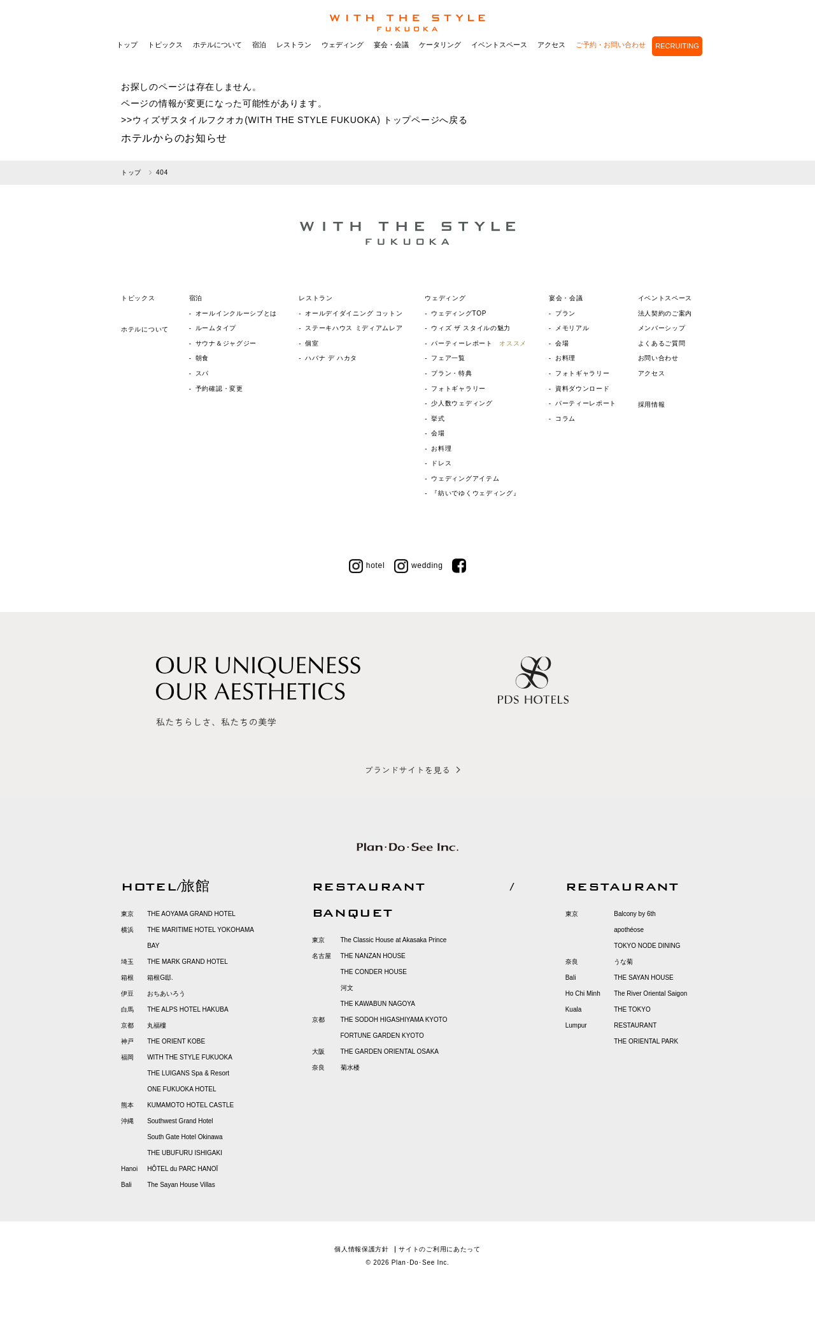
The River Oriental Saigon (650, 993)
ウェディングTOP (458, 313)
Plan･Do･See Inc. (421, 1262)
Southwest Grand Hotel (180, 1120)
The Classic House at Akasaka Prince (394, 939)
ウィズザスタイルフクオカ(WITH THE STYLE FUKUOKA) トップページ (286, 120)
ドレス (441, 463)
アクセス (551, 62)
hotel (367, 565)
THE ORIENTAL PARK (646, 1041)
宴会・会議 (391, 62)
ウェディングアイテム (465, 478)
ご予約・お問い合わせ (611, 62)
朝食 (202, 357)
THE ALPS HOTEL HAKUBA (187, 1009)
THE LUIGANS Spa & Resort (188, 1073)
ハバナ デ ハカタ (331, 357)
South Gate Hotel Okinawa (184, 1136)
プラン (565, 313)
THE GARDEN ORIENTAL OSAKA (390, 1051)
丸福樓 (156, 1025)
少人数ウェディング (461, 403)
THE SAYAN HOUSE (644, 977)
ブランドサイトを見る (407, 770)
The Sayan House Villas (181, 1184)
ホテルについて (217, 62)
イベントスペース (499, 62)
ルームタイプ (215, 327)
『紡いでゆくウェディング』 (475, 493)
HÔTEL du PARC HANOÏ (182, 1168)
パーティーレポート (479, 343)
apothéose (629, 929)
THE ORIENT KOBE (176, 1041)
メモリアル (572, 327)
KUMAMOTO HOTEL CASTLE (190, 1105)
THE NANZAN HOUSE (373, 955)
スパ (202, 373)
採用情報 (651, 404)
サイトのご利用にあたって (439, 1249)
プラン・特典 (451, 373)
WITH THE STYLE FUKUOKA (189, 1057)
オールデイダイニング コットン (353, 313)
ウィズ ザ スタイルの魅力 (471, 327)
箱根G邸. (160, 977)
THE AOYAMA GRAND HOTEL (191, 913)
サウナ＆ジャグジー (226, 343)
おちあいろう (166, 993)
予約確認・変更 (219, 388)
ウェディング (343, 62)
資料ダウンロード (582, 388)
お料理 (441, 448)
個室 (311, 343)
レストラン (293, 62)
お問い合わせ (658, 357)
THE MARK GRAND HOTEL (187, 961)
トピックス (165, 62)
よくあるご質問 (662, 343)
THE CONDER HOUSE (374, 971)
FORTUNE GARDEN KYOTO (382, 1035)
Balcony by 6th (635, 913)
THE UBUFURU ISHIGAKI (184, 1152)
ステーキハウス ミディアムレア (353, 327)
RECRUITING (676, 64)
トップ (127, 62)
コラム (565, 418)
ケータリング (440, 62)
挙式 (437, 418)
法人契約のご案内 (665, 313)
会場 (437, 433)
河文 (347, 987)
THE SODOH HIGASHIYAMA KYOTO (394, 1019)
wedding (418, 565)
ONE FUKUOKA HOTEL (181, 1089)
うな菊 (623, 961)
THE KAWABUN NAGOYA (378, 1003)
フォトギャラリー (458, 388)
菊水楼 (350, 1067)
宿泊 (259, 62)
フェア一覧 (448, 357)
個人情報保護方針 (361, 1249)
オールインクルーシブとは (236, 313)
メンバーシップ (662, 327)
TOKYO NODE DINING (647, 945)
